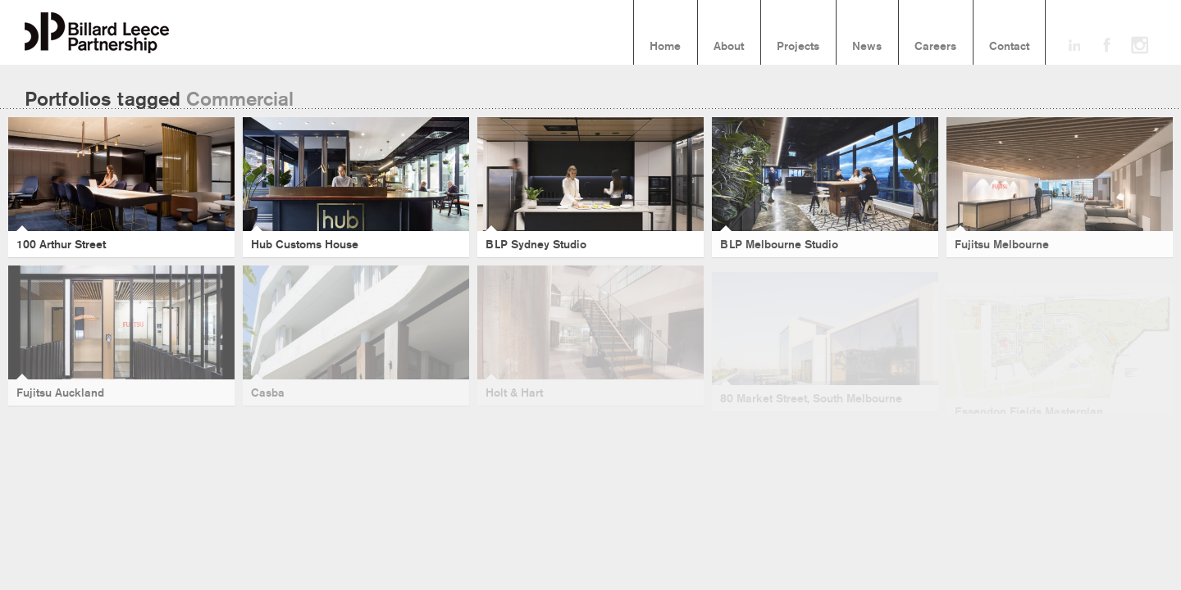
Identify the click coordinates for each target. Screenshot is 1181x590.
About (729, 46)
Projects (798, 46)
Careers (935, 46)
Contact (1009, 46)
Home (665, 46)
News (867, 46)
